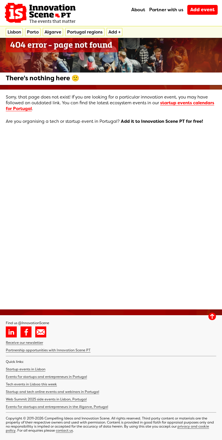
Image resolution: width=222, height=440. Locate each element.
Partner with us (166, 10)
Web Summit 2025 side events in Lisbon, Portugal (46, 399)
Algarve (53, 32)
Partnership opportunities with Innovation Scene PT (48, 350)
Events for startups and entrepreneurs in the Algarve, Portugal (57, 406)
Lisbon (14, 32)
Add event (202, 10)
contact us (64, 430)
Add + (114, 32)
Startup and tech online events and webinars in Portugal (52, 391)
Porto (33, 32)
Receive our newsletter (24, 342)
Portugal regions (85, 32)
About (138, 10)
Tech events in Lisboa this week (31, 384)
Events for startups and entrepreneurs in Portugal (46, 376)
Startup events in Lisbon (25, 369)
